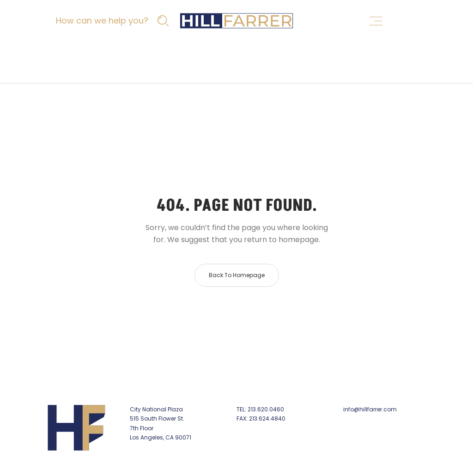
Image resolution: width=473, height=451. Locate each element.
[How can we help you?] (111, 21)
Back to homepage (237, 275)
